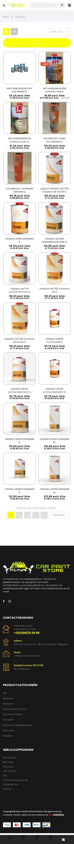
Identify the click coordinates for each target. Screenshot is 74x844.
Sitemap (7, 789)
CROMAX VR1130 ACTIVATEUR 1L (54, 340)
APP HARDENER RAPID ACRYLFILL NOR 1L (54, 90)
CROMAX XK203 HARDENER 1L (19, 441)
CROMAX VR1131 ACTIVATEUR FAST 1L (19, 390)
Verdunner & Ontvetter (14, 709)
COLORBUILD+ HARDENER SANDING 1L (19, 190)
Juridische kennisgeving (15, 780)
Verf (5, 693)
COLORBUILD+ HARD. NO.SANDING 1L (54, 140)
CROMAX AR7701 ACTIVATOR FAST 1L (19, 290)
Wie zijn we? (9, 771)
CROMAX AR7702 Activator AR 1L (54, 290)
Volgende (59, 515)
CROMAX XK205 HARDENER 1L (19, 491)
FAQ (5, 775)
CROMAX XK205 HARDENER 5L (54, 491)
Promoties (8, 766)
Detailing (7, 736)
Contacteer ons (10, 784)
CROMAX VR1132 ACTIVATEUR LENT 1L (54, 390)
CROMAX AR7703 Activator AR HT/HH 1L (19, 340)
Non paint (8, 719)
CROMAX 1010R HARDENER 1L (19, 240)
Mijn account (9, 757)
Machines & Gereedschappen (18, 725)
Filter (37, 43)
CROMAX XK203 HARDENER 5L (54, 441)
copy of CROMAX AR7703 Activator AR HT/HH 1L (54, 190)
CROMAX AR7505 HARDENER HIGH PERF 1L (54, 240)
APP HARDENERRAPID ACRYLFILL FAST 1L (19, 140)
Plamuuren (8, 730)
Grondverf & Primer (12, 714)
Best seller (8, 762)
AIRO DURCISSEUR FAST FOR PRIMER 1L (19, 90)
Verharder (8, 704)
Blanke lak (8, 698)
